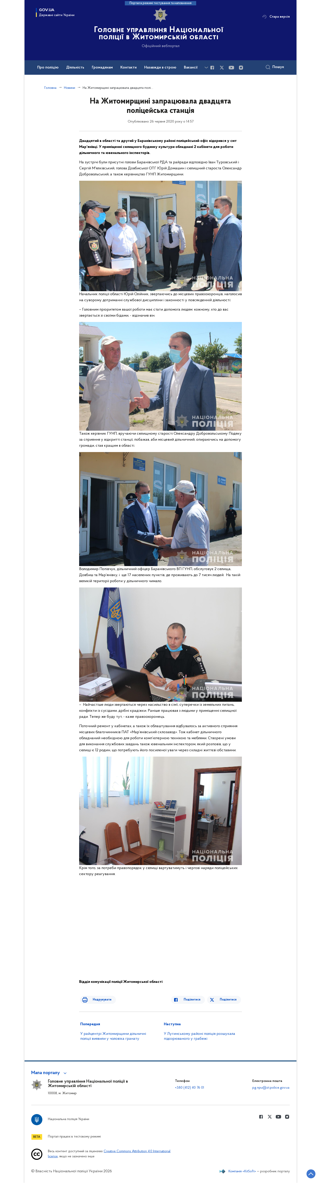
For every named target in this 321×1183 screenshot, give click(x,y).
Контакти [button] (128, 68)
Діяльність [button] (75, 68)
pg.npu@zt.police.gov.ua (270, 1088)
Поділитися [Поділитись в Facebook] (196, 999)
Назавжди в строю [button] (160, 68)
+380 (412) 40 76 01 (189, 1088)
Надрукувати (97, 999)
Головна (50, 88)
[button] (49, 1073)
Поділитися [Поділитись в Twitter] (229, 999)
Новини (69, 88)
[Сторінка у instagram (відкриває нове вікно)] (241, 67)
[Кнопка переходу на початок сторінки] (304, 1172)
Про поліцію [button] (48, 68)
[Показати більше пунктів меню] (206, 67)
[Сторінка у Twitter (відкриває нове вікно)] (221, 67)
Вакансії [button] (191, 68)
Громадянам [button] (102, 68)
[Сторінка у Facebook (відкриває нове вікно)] (212, 67)
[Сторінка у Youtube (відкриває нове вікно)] (231, 67)
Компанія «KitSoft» (242, 1171)
